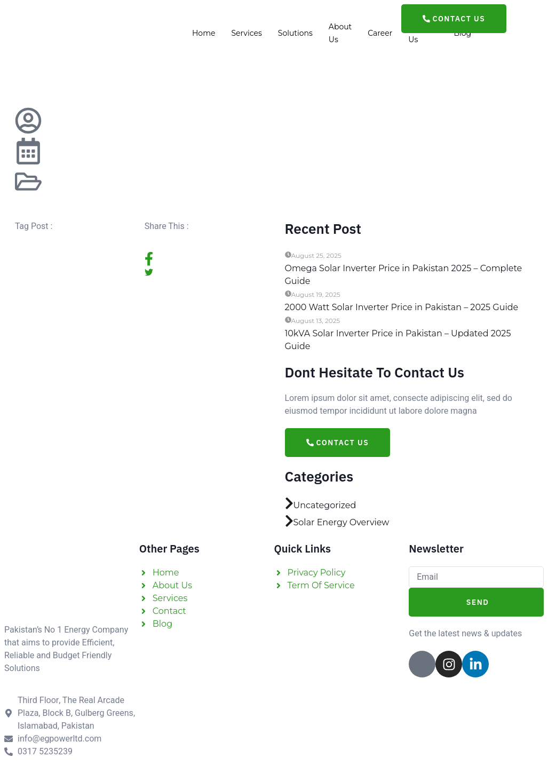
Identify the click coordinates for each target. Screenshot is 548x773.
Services (246, 33)
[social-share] (204, 259)
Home (203, 33)
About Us (340, 33)
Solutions (295, 33)
